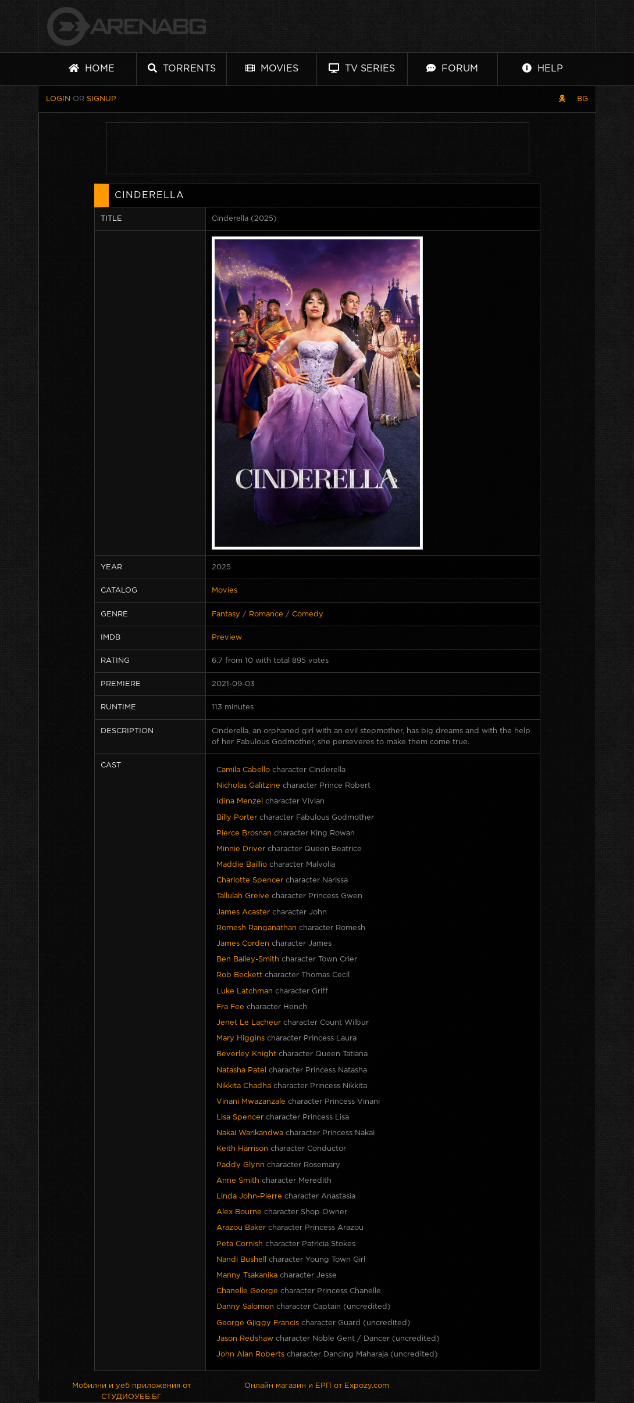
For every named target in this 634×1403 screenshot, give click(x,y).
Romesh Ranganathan (256, 928)
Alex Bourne (239, 1212)
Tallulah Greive (242, 896)
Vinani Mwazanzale (251, 1102)
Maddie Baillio (241, 865)
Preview (227, 637)
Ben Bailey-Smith (247, 959)
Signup (101, 99)
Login (58, 99)
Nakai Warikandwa (249, 1133)
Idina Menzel (239, 801)
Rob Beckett (239, 975)
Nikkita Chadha (243, 1086)
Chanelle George (247, 1291)
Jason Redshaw (244, 1339)
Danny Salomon (245, 1307)
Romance (266, 614)
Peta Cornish (239, 1244)
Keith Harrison (242, 1149)
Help (542, 68)
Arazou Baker (241, 1228)
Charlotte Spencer (249, 880)
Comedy (307, 614)
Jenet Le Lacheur (248, 1023)
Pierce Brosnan (244, 833)
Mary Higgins (240, 1038)
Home (92, 68)
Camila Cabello (243, 770)
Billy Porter (236, 817)
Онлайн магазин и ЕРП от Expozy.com (316, 1386)
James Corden (242, 944)
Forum (452, 68)
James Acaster (243, 912)
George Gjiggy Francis (257, 1323)
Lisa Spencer (239, 1117)
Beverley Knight (246, 1054)
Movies (271, 68)
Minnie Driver (240, 849)
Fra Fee (230, 1007)
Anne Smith (237, 1181)
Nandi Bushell (241, 1260)
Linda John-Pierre (249, 1196)
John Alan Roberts (250, 1354)
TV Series (362, 68)
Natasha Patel (241, 1070)
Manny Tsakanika (246, 1275)
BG (582, 99)
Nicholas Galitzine (248, 786)
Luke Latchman (244, 991)
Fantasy (226, 614)
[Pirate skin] (562, 99)
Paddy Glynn (240, 1165)
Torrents (182, 68)
